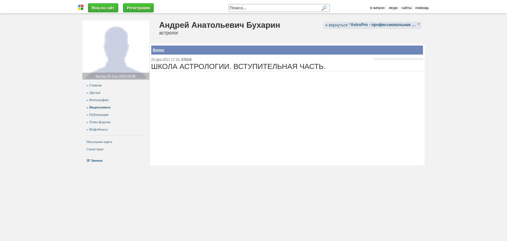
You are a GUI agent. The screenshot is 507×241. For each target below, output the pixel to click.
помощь (422, 7)
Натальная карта (99, 142)
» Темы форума (99, 122)
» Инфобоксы (97, 129)
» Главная (94, 85)
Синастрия (95, 149)
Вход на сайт (103, 7)
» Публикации (98, 114)
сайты (406, 7)
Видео (159, 50)
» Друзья (93, 92)
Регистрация (138, 7)
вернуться (373, 24)
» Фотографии (98, 100)
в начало (377, 7)
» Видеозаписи (99, 107)
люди (393, 7)
